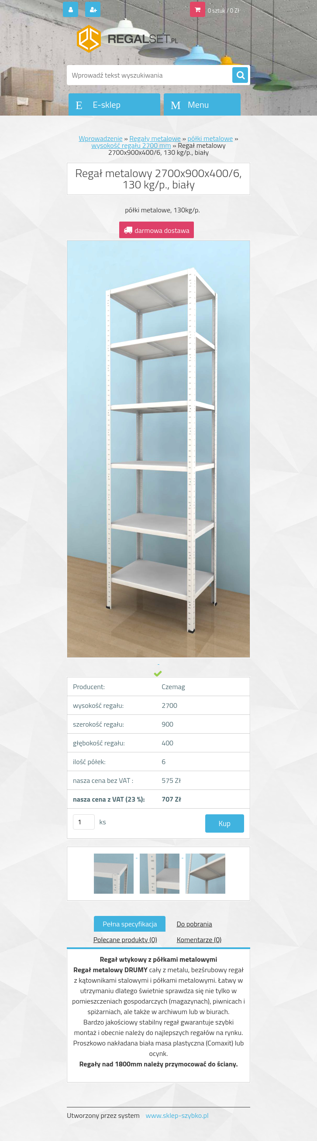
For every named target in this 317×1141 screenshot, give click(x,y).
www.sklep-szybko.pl (176, 1115)
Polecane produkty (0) (125, 939)
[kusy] (84, 822)
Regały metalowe (155, 138)
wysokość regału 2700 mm (131, 145)
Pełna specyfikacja (130, 924)
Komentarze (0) (199, 939)
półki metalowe (210, 138)
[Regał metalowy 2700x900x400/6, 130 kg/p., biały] (115, 855)
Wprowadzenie (100, 138)
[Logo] (127, 42)
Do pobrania (194, 924)
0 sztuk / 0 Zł (223, 10)
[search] (240, 75)
